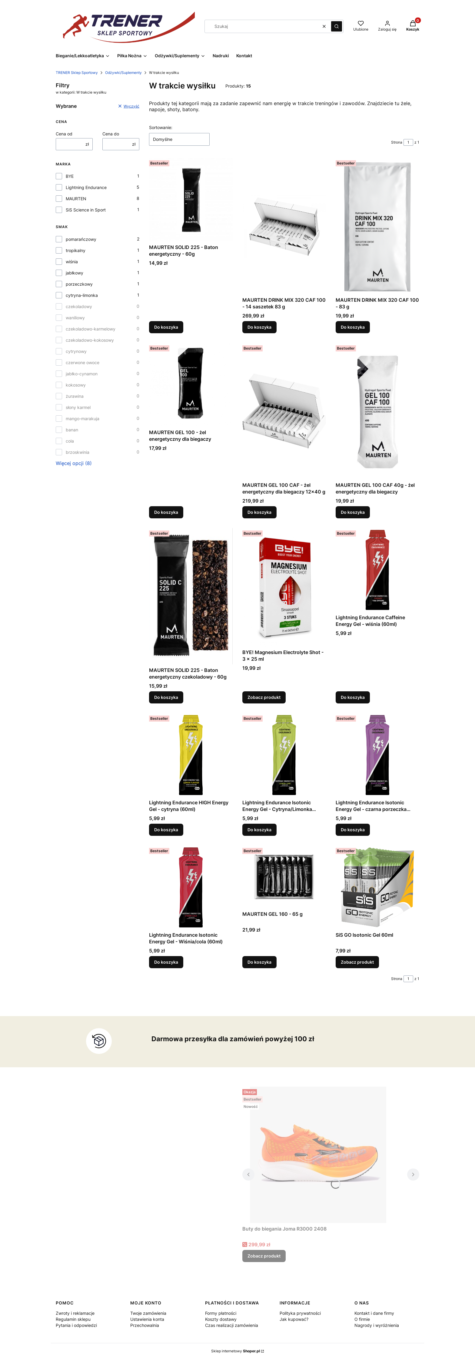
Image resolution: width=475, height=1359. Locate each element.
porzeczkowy (79, 284)
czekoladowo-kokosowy (90, 340)
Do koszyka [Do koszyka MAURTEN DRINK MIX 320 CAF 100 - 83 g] (353, 327)
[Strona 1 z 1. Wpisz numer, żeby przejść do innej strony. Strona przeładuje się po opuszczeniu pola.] (408, 142)
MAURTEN (76, 198)
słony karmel (78, 407)
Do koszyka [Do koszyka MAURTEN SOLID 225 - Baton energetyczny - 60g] (166, 327)
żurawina (75, 396)
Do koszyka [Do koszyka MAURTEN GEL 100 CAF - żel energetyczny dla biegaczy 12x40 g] (259, 512)
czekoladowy (79, 306)
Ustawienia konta (147, 1319)
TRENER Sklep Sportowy (77, 72)
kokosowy (76, 384)
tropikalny (75, 250)
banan (72, 429)
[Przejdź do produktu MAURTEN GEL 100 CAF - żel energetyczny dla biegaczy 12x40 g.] (284, 411)
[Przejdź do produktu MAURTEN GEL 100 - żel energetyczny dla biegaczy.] (191, 385)
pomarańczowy (81, 239)
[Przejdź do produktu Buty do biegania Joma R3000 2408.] (318, 1155)
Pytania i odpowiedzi (76, 1325)
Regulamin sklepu (73, 1319)
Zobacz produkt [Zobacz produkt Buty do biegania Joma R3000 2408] (264, 1255)
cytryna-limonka (82, 295)
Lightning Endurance (86, 187)
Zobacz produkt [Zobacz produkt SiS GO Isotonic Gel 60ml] (357, 962)
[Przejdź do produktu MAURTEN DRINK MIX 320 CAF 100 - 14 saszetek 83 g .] (284, 226)
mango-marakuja (82, 418)
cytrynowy (76, 351)
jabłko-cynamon (82, 373)
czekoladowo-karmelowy (90, 328)
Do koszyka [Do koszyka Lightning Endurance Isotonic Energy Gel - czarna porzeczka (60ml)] (353, 829)
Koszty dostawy (221, 1319)
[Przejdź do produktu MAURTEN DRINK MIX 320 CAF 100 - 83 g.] (377, 226)
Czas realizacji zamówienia (231, 1325)
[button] (336, 26)
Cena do (110, 133)
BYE (70, 176)
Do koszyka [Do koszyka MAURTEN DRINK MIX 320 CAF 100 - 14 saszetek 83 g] (259, 327)
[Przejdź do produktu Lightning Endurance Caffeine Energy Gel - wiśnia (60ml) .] (377, 570)
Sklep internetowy (235, 1351)
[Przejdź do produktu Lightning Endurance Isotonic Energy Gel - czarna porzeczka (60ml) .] (377, 755)
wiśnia (72, 261)
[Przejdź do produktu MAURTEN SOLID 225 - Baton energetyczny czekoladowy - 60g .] (191, 596)
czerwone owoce (82, 362)
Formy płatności (220, 1313)
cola (70, 441)
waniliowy (75, 317)
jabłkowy (74, 272)
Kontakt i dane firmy (374, 1313)
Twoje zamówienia (148, 1313)
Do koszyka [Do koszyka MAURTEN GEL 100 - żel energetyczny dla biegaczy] (166, 512)
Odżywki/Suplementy (123, 72)
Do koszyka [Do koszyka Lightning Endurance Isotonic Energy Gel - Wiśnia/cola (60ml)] (166, 962)
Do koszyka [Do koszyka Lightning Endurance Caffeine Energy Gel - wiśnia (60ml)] (353, 697)
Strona (396, 142)
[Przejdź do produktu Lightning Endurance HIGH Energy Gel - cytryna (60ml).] (191, 755)
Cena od (64, 133)
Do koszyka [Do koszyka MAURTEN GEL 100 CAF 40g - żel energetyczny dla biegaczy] (353, 512)
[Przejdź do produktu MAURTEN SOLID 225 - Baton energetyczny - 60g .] (191, 199)
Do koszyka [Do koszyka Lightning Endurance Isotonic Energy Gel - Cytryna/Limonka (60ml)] (259, 829)
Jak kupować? (294, 1319)
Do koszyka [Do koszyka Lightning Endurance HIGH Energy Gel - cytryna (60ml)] (166, 829)
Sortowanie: (160, 127)
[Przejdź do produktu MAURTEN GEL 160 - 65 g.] (284, 877)
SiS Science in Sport (86, 209)
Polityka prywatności (300, 1313)
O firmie (362, 1319)
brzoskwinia (77, 452)
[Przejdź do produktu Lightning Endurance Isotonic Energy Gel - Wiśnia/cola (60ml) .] (191, 887)
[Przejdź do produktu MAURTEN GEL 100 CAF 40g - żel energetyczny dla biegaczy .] (377, 411)
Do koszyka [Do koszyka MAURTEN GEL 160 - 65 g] (259, 962)
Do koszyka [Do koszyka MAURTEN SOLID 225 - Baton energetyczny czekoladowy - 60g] (166, 697)
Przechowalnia (144, 1325)
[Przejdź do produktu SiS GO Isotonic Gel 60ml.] (377, 887)
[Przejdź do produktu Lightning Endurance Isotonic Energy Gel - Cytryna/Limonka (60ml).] (284, 755)
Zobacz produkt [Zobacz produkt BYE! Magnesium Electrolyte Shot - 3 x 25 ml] (264, 697)
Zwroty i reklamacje (75, 1313)
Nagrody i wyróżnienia (376, 1325)
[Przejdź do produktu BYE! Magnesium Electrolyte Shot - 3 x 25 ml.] (284, 587)
